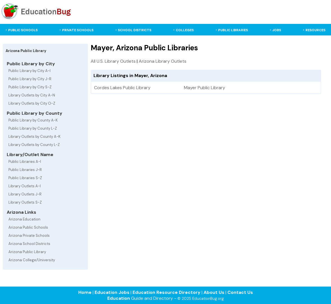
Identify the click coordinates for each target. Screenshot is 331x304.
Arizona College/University (31, 260)
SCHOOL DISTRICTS (134, 30)
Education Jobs (112, 292)
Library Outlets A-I (24, 186)
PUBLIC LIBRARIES (233, 30)
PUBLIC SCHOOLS (23, 30)
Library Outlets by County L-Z (34, 144)
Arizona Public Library (27, 251)
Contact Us (240, 292)
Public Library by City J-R (29, 78)
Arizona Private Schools (29, 235)
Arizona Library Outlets (162, 61)
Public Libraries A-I (24, 161)
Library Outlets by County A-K (34, 136)
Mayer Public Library (204, 88)
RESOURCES (315, 30)
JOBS (276, 30)
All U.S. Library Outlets (113, 61)
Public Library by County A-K (33, 120)
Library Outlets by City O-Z (31, 103)
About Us (214, 292)
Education (118, 298)
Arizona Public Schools (28, 227)
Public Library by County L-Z (32, 128)
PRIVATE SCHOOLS (77, 30)
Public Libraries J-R (25, 169)
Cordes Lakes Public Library (122, 88)
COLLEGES (185, 30)
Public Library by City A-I (29, 70)
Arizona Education (24, 219)
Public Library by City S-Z (30, 87)
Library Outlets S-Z (25, 202)
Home (85, 292)
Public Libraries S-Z (25, 177)
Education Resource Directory (166, 292)
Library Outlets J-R (25, 194)
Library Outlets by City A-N (31, 95)
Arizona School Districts (29, 243)
